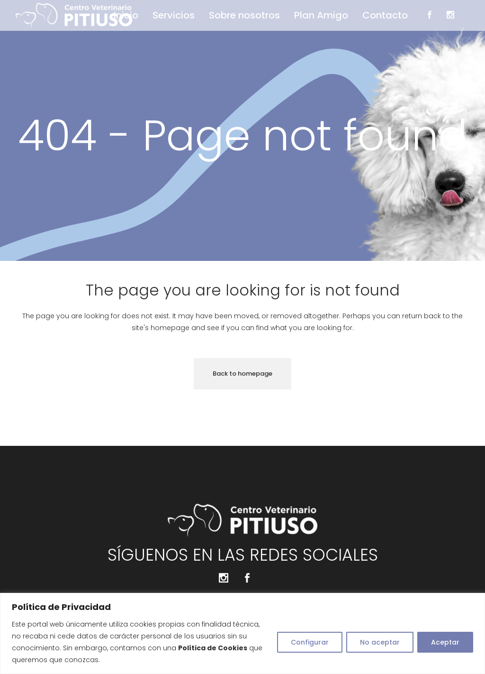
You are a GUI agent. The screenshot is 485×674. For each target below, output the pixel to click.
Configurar (310, 642)
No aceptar (380, 642)
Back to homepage (242, 373)
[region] (242, 633)
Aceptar (445, 642)
